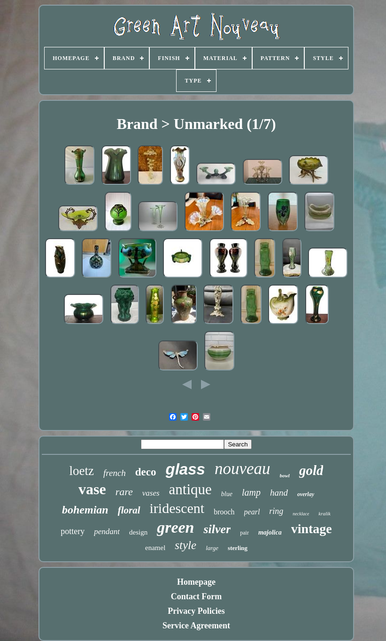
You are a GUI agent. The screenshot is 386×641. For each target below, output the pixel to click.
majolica (270, 532)
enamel (155, 547)
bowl (285, 475)
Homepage (196, 582)
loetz (81, 471)
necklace (301, 513)
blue (226, 494)
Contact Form (196, 596)
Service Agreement (196, 625)
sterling (237, 547)
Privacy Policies (196, 611)
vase (92, 489)
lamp (251, 492)
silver (217, 529)
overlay (305, 494)
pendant (107, 531)
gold (311, 470)
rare (124, 492)
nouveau (242, 469)
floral (129, 510)
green (175, 527)
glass (185, 469)
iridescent (177, 508)
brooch (224, 512)
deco (145, 472)
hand (279, 493)
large (212, 547)
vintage (311, 528)
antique (190, 489)
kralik (324, 513)
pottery (73, 531)
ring (276, 511)
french (114, 473)
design (138, 532)
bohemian (85, 510)
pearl (252, 512)
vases (151, 493)
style (185, 545)
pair (244, 532)
